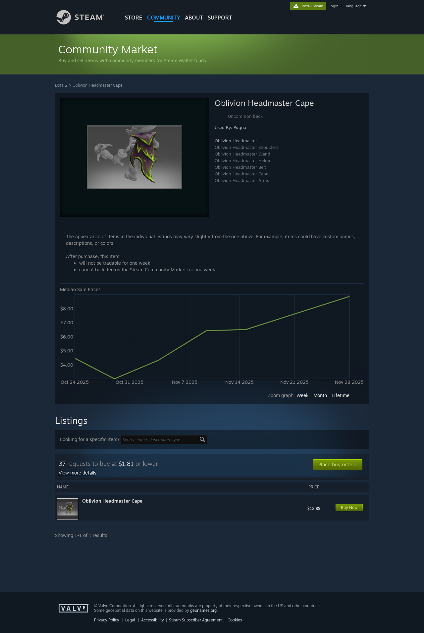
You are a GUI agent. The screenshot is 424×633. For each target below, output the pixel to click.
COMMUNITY (163, 17)
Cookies (235, 619)
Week (302, 395)
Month (320, 395)
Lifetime (340, 395)
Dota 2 (61, 85)
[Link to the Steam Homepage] (85, 22)
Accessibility (152, 619)
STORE (133, 17)
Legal (130, 619)
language (354, 6)
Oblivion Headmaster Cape (98, 85)
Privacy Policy (106, 619)
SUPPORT (220, 17)
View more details (77, 472)
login (334, 6)
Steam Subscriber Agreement (196, 619)
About (194, 17)
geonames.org (203, 610)
